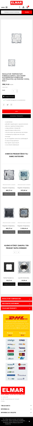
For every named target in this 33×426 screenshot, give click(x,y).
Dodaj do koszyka (8, 97)
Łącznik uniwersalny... (24, 278)
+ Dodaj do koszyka (9, 194)
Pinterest (11, 104)
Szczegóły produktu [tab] (16, 116)
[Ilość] (14, 91)
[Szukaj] (16, 12)
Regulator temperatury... (9, 187)
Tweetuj (7, 104)
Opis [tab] (16, 111)
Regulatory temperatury (11, 298)
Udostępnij (3, 104)
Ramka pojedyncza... (9, 278)
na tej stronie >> (16, 424)
